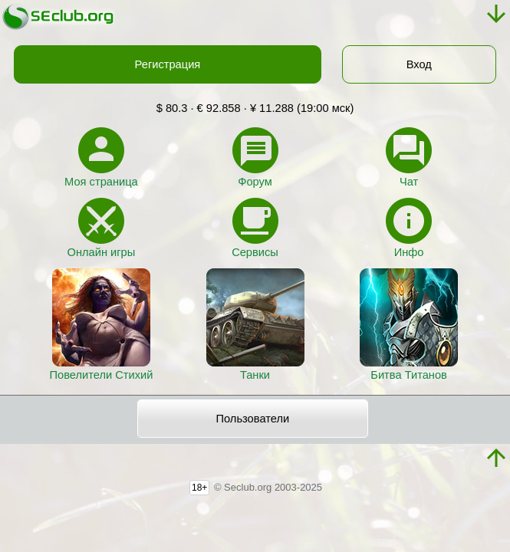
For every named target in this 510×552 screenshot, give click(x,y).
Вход (419, 64)
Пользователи (253, 418)
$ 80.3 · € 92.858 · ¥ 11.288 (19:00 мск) (255, 108)
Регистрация (168, 64)
